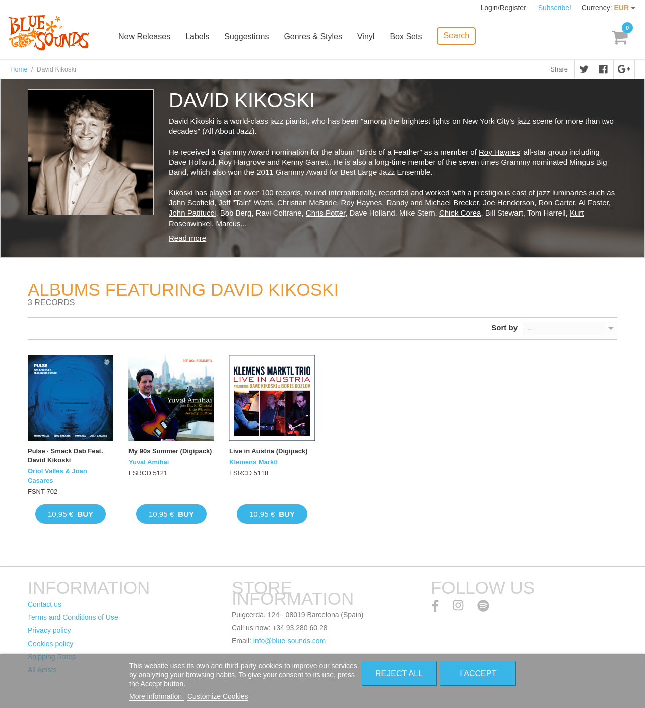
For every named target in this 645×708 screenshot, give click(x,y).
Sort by (504, 327)
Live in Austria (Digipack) (268, 451)
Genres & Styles (313, 36)
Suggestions (246, 36)
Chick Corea (460, 212)
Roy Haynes (499, 152)
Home (19, 69)
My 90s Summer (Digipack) (170, 451)
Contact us (44, 604)
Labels (197, 36)
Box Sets (406, 36)
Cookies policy (50, 644)
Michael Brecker (452, 202)
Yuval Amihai (148, 462)
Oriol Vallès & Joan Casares (57, 475)
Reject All (399, 673)
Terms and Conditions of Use (73, 617)
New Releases (144, 36)
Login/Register (504, 8)
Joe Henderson (508, 202)
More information (156, 696)
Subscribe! (554, 8)
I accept (478, 673)
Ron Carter (557, 202)
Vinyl (365, 36)
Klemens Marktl (253, 462)
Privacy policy (49, 630)
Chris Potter (325, 212)
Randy (397, 202)
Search (456, 35)
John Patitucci (192, 212)
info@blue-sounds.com (289, 640)
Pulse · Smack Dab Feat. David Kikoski (65, 455)
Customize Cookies (217, 696)
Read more (187, 238)
